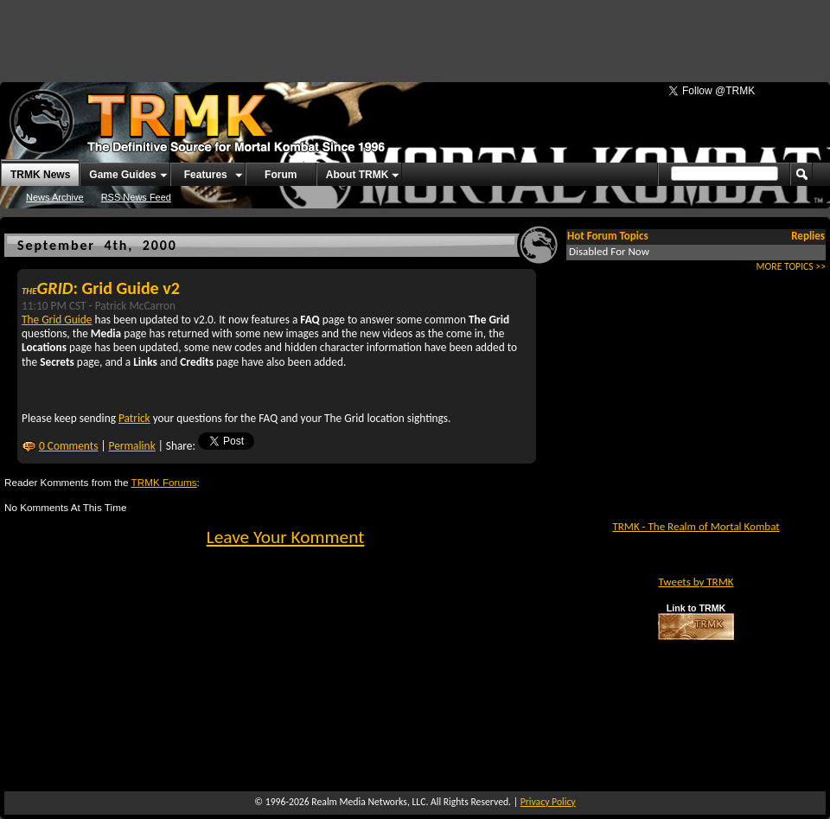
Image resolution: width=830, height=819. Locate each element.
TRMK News (40, 175)
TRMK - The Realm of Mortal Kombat (695, 526)
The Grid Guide (57, 319)
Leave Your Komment (286, 537)
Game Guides (122, 175)
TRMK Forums (164, 482)
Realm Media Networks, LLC (368, 802)
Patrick (134, 418)
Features (205, 175)
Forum (281, 175)
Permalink (132, 445)
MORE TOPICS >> (791, 266)
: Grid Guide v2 (101, 288)
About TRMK (357, 175)
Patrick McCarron (135, 305)
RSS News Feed (136, 197)
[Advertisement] (214, 35)
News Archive (55, 197)
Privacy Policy (548, 802)
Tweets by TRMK (695, 581)
